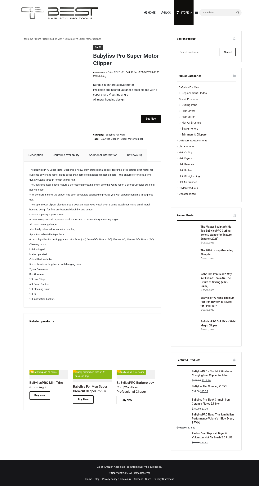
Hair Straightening (189, 176)
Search (228, 52)
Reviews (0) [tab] (134, 155)
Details (101, 76)
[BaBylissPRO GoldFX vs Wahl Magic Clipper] (187, 330)
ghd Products (186, 146)
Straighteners (190, 128)
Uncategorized (187, 193)
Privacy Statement (164, 479)
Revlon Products (188, 187)
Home (149, 12)
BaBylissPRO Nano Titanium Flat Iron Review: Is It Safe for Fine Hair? (217, 301)
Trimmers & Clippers (194, 134)
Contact (138, 479)
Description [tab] (36, 155)
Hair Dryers (188, 110)
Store (182, 12)
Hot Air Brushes (188, 181)
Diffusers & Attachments (193, 140)
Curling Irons (189, 104)
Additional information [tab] (103, 155)
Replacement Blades (194, 93)
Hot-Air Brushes (191, 122)
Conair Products (188, 99)
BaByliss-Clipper (110, 138)
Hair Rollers (185, 170)
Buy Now (151, 118)
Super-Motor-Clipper (132, 138)
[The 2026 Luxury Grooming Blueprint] (187, 258)
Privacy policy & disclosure (116, 479)
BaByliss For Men (52, 38)
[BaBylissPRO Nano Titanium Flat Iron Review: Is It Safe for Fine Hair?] (187, 306)
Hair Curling (186, 152)
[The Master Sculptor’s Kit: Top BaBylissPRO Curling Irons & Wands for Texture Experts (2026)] (187, 235)
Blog (166, 12)
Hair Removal (186, 164)
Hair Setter (188, 116)
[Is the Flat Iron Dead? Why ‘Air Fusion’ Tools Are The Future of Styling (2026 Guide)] (187, 282)
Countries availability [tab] (66, 155)
